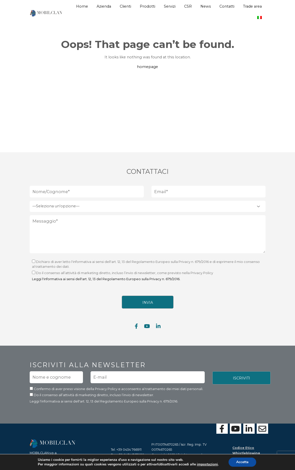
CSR (188, 6)
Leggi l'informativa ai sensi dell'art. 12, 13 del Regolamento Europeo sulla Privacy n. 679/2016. (106, 281)
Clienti (125, 6)
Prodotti (147, 6)
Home (82, 6)
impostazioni (207, 464)
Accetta (242, 462)
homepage (147, 66)
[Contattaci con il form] (262, 429)
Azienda (104, 6)
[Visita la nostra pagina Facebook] (136, 328)
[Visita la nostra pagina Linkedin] (158, 328)
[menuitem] (259, 15)
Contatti (226, 6)
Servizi (170, 6)
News (205, 6)
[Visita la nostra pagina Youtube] (147, 328)
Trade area (252, 6)
